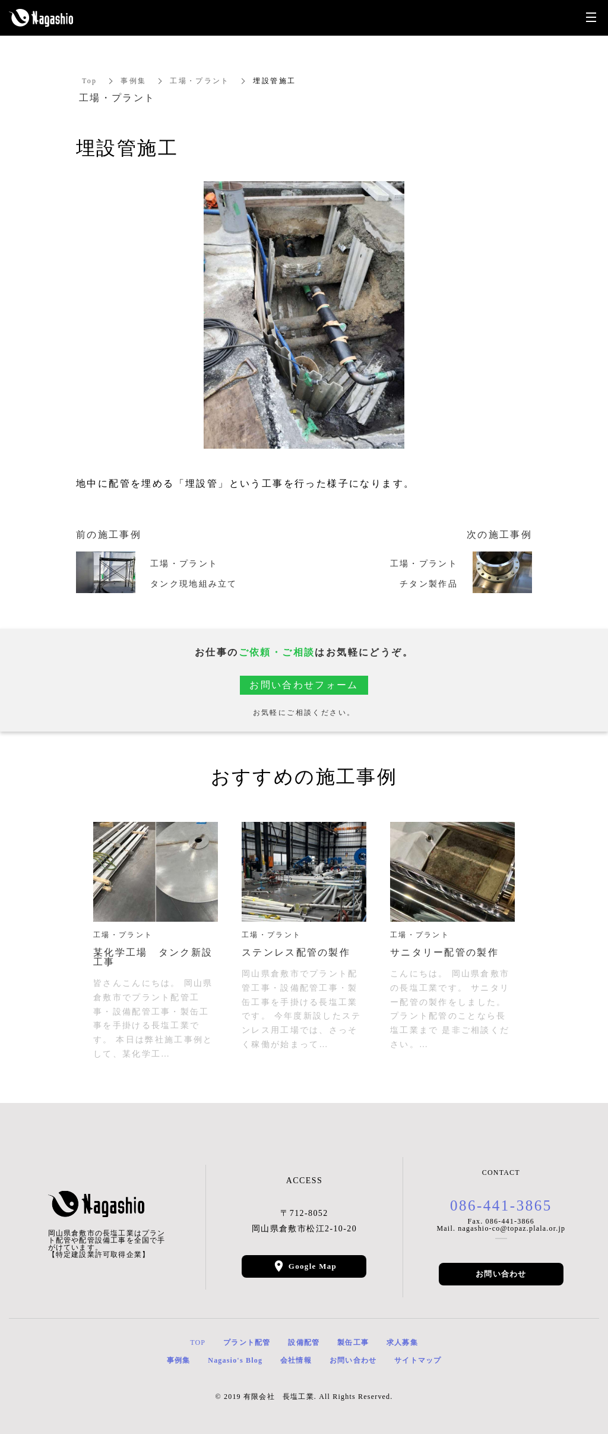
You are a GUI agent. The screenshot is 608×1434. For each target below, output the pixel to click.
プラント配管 (246, 1342)
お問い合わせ (501, 1273)
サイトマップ (417, 1360)
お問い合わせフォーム (304, 685)
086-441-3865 (501, 1205)
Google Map (313, 1266)
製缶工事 (353, 1342)
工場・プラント (200, 81)
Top (89, 81)
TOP (197, 1342)
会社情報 (296, 1360)
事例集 (134, 81)
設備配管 (303, 1342)
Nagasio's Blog (235, 1360)
